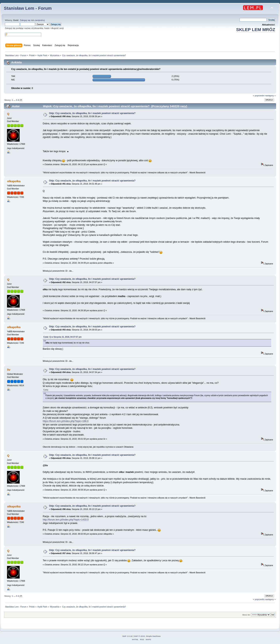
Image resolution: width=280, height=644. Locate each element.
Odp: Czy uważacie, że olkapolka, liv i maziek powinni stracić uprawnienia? (92, 113)
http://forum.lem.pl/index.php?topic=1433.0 (66, 519)
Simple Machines (153, 636)
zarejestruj (40, 20)
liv (8, 369)
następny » (270, 95)
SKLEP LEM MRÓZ (255, 29)
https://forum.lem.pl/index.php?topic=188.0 (65, 421)
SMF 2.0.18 (127, 636)
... (15, 100)
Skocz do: (246, 615)
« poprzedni (258, 95)
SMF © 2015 (139, 636)
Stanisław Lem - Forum (28, 8)
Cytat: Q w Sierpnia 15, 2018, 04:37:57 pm (62, 337)
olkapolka (13, 181)
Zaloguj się (25, 20)
